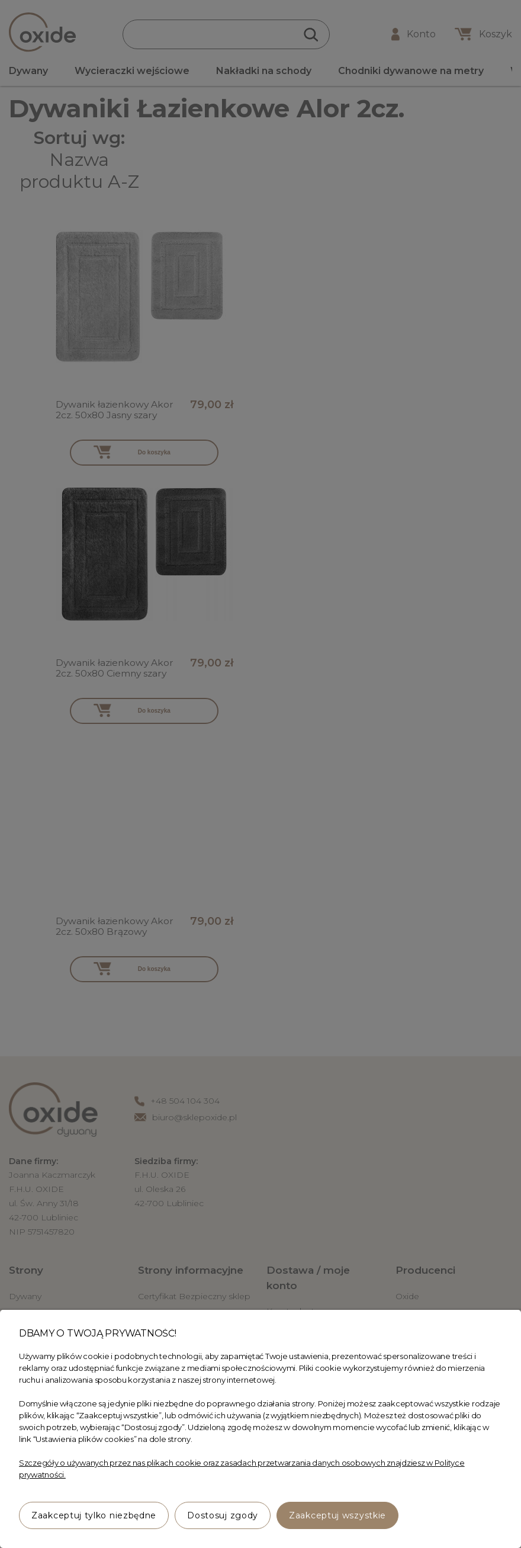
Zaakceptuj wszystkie (337, 1515)
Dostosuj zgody (222, 1515)
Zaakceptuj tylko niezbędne (93, 1515)
